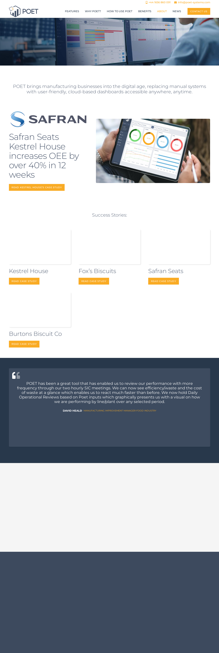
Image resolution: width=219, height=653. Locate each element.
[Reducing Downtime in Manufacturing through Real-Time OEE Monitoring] (177, 535)
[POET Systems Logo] (23, 11)
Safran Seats (165, 271)
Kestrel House (28, 271)
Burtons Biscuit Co (35, 333)
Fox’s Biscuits (97, 271)
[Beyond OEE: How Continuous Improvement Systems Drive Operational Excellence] (109, 535)
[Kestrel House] (153, 151)
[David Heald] (109, 407)
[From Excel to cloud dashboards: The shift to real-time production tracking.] (41, 535)
